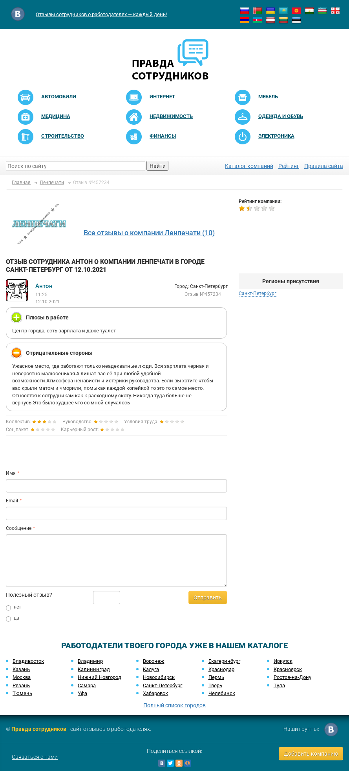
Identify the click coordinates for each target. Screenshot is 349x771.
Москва (22, 677)
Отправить (208, 597)
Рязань (21, 685)
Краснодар (221, 669)
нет (13, 607)
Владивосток (28, 661)
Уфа (82, 693)
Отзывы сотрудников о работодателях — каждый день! (101, 14)
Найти (158, 166)
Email (12, 501)
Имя (11, 473)
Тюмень (22, 693)
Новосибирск (159, 677)
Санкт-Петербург (257, 293)
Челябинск (221, 693)
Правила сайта (323, 166)
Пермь (216, 677)
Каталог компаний (249, 166)
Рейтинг (288, 166)
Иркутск (283, 661)
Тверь (215, 685)
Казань (21, 669)
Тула (279, 685)
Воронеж (153, 661)
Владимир (90, 661)
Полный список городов (174, 705)
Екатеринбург (224, 661)
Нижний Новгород (99, 677)
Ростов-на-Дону (292, 677)
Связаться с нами (35, 757)
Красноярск (288, 669)
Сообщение (18, 528)
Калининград (94, 669)
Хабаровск (155, 693)
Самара (87, 685)
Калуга (151, 669)
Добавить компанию (311, 754)
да (12, 618)
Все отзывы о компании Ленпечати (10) (149, 233)
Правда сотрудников (38, 729)
